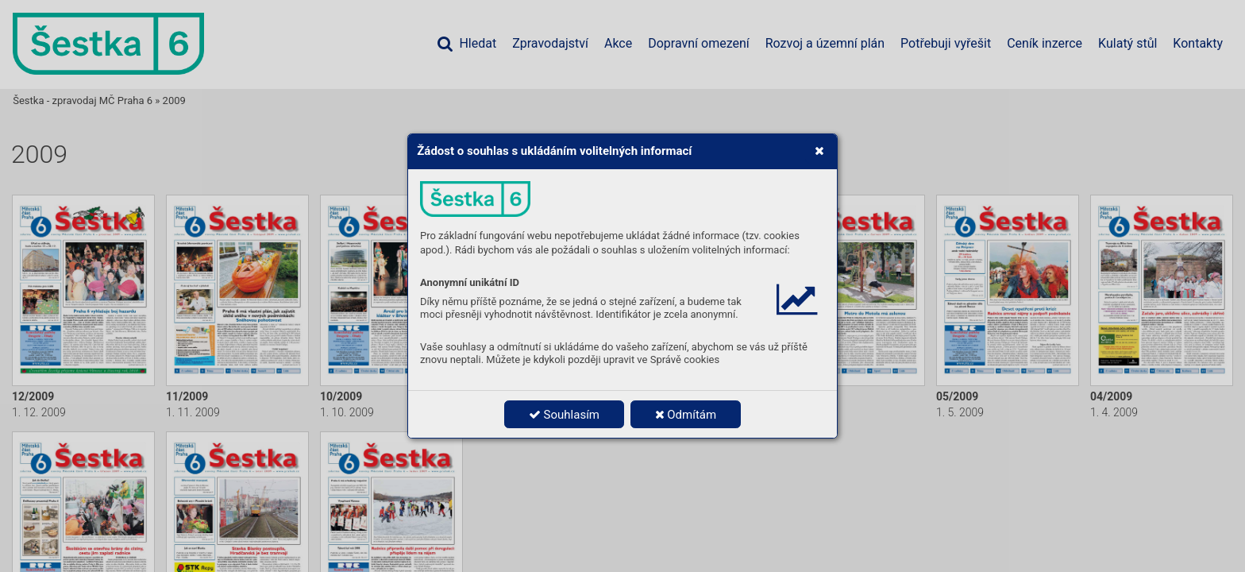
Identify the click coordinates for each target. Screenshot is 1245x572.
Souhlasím (564, 415)
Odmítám (686, 415)
